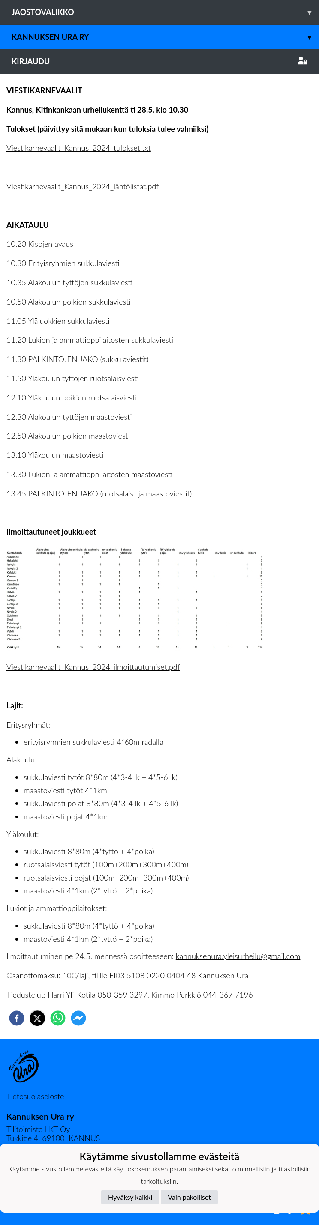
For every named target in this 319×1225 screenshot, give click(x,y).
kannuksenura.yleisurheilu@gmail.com (238, 956)
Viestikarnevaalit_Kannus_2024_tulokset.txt (78, 147)
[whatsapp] (58, 1018)
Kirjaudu (159, 61)
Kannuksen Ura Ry (165, 37)
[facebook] (16, 1018)
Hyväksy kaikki (130, 1197)
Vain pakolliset (189, 1197)
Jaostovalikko (165, 12)
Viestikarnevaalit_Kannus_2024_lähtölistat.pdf (82, 186)
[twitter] (37, 1018)
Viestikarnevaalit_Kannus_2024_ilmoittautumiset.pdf (93, 667)
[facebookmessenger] (78, 1018)
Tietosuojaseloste (35, 1096)
